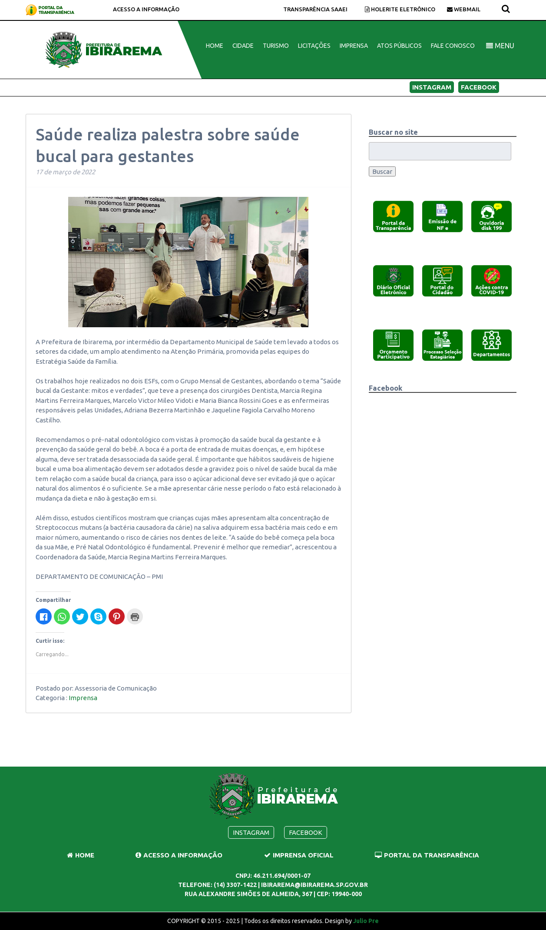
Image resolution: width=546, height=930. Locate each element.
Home (214, 45)
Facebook (478, 87)
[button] (393, 216)
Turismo (276, 45)
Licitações (314, 45)
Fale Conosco (453, 45)
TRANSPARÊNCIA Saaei (315, 9)
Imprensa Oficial (299, 855)
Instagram (431, 87)
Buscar (382, 171)
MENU (500, 46)
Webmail (463, 9)
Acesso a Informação (146, 9)
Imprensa (354, 45)
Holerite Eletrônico (400, 9)
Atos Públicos (399, 45)
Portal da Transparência (427, 855)
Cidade (243, 45)
